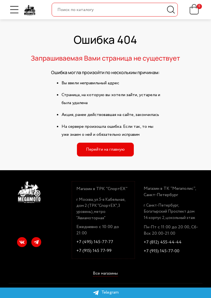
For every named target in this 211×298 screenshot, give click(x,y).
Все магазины (105, 274)
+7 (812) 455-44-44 (163, 242)
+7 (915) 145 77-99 (94, 251)
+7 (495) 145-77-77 (94, 242)
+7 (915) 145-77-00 (161, 251)
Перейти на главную (105, 149)
